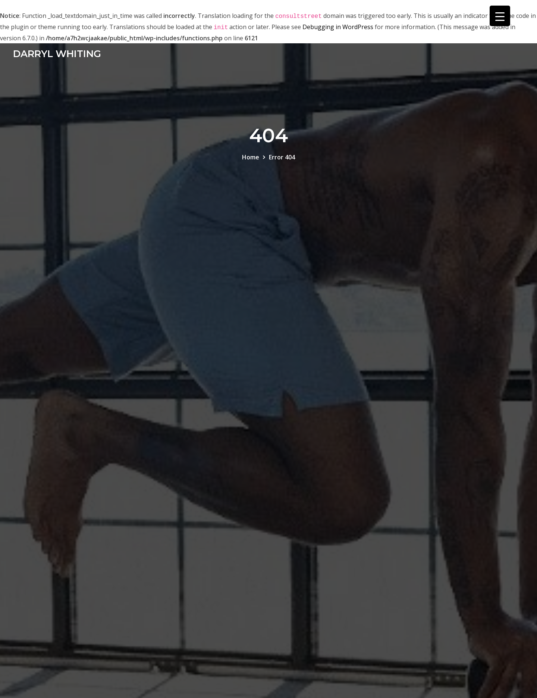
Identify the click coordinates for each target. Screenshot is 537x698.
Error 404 (282, 157)
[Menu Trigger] (500, 16)
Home (250, 157)
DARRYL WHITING (57, 53)
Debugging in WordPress (337, 27)
